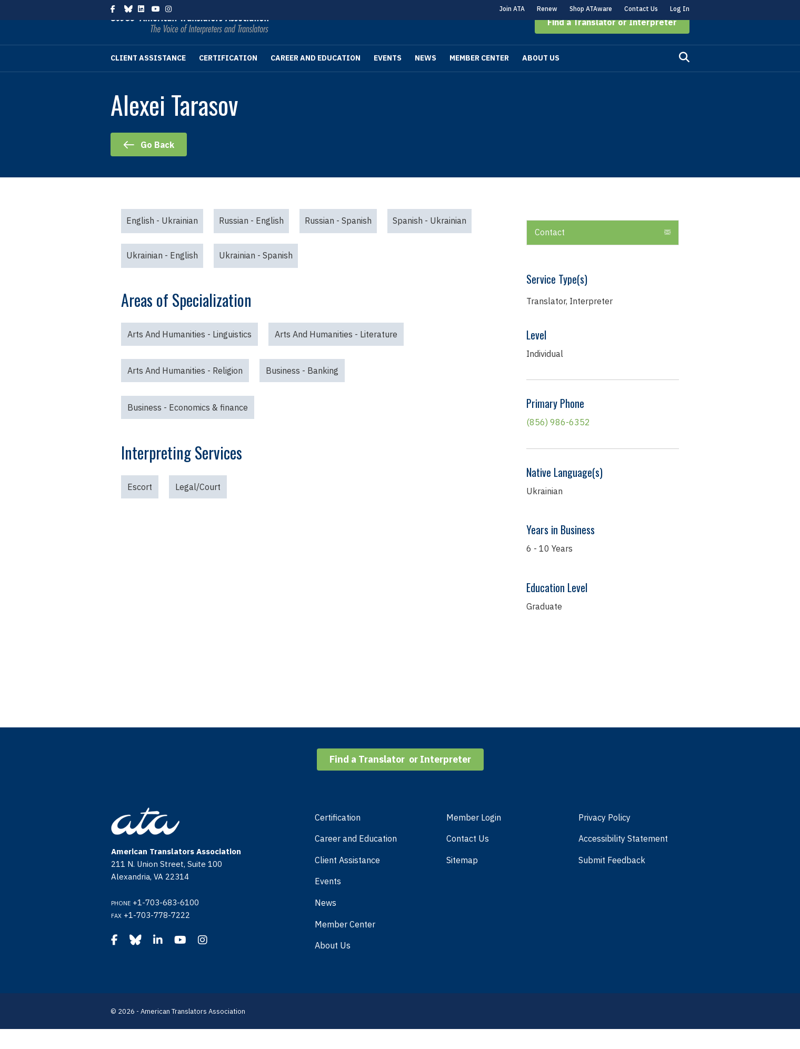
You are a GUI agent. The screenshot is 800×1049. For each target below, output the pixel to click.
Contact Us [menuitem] (467, 858)
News (425, 78)
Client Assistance (148, 78)
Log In (679, 9)
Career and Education (316, 78)
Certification (228, 78)
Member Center (479, 78)
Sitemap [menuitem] (462, 880)
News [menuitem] (325, 922)
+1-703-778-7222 (157, 935)
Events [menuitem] (328, 901)
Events (388, 78)
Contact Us (641, 9)
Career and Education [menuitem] (356, 858)
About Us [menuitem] (333, 965)
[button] (612, 42)
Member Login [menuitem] (473, 837)
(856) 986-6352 (558, 442)
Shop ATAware (590, 9)
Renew (547, 9)
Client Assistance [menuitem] (347, 880)
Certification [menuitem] (338, 837)
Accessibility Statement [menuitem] (623, 858)
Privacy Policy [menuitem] (604, 837)
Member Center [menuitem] (345, 944)
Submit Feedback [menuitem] (611, 880)
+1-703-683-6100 (166, 922)
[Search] (684, 77)
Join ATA (512, 9)
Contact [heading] (550, 252)
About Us (540, 78)
